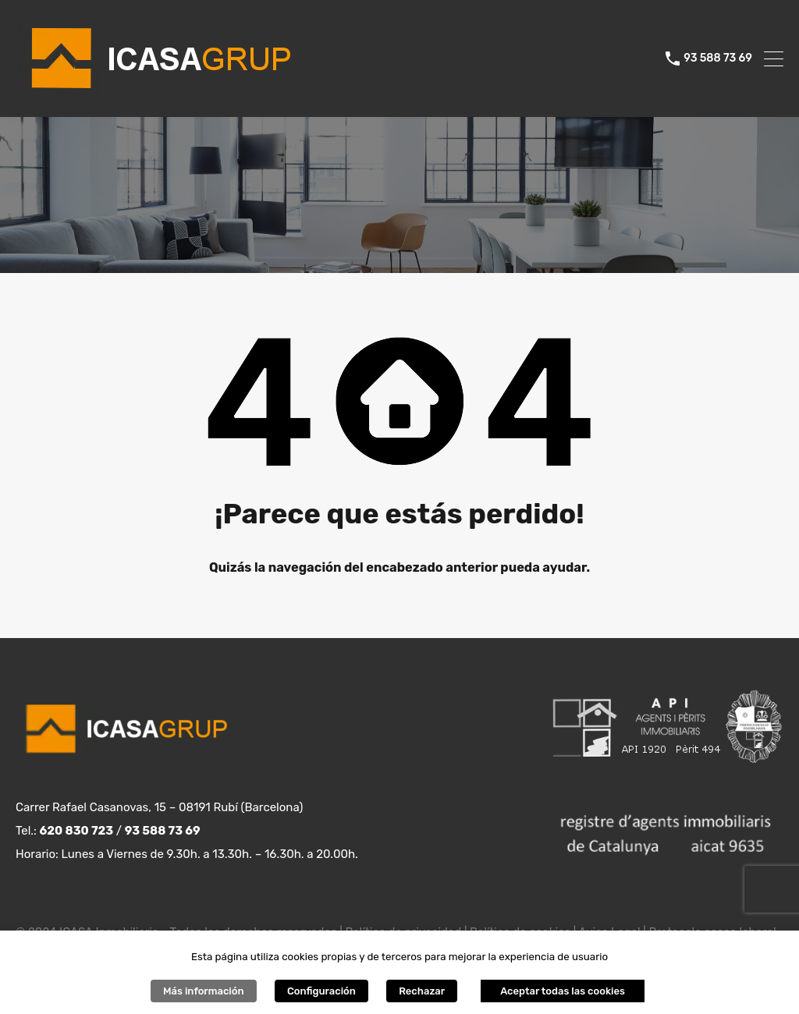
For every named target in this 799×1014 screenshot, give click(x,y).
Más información (203, 991)
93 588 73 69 (718, 58)
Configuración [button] (321, 991)
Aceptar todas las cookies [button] (562, 991)
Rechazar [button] (422, 991)
